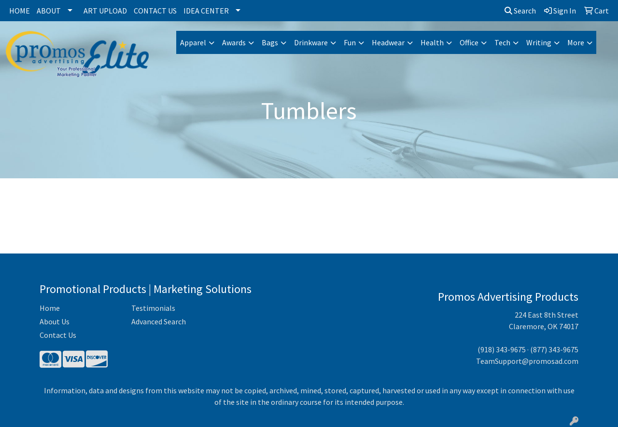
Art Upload (105, 10)
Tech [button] (502, 42)
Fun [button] (350, 42)
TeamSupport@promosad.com (527, 361)
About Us (55, 321)
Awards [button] (234, 42)
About (49, 10)
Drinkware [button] (311, 42)
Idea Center (206, 10)
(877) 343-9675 (554, 349)
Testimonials (153, 308)
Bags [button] (270, 42)
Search (520, 10)
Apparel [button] (193, 42)
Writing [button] (538, 42)
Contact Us (155, 10)
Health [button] (432, 42)
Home (19, 10)
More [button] (575, 42)
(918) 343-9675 (502, 349)
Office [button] (469, 42)
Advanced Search (158, 321)
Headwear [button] (388, 42)
